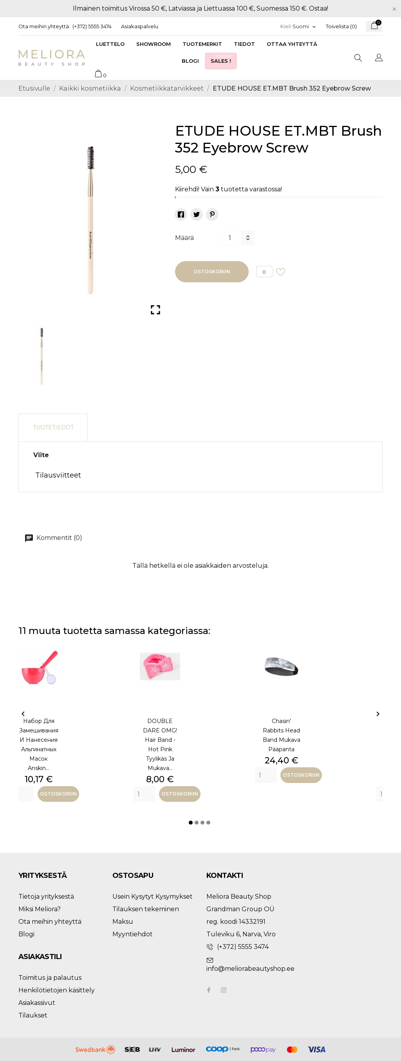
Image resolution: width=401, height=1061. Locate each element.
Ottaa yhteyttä (292, 44)
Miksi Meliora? (39, 909)
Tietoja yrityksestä (46, 896)
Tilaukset (32, 1015)
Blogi (190, 61)
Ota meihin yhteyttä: (44, 26)
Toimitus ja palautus (49, 977)
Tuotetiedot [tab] (53, 427)
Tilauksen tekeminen (145, 909)
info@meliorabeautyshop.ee (250, 968)
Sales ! (223, 58)
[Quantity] (23, 794)
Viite (41, 455)
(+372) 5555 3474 (92, 26)
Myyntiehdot (132, 934)
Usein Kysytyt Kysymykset (152, 896)
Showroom (153, 44)
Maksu (122, 921)
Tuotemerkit (202, 44)
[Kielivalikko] (304, 26)
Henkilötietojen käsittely (56, 990)
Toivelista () (341, 26)
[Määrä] (229, 237)
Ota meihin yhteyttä (49, 921)
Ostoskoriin (211, 271)
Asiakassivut (36, 1002)
